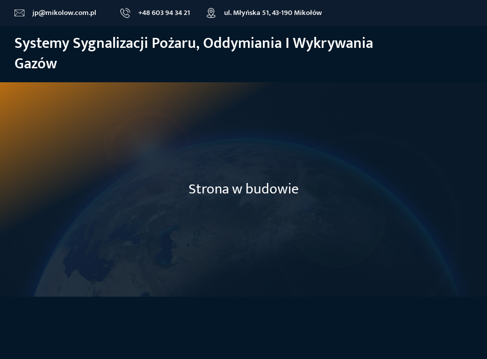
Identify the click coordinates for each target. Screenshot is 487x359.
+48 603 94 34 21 (164, 12)
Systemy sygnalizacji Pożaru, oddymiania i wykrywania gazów (193, 54)
